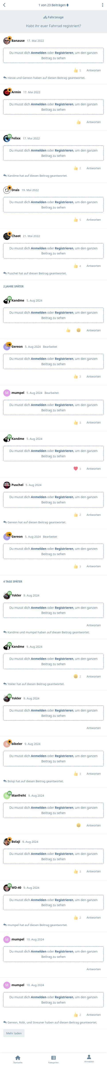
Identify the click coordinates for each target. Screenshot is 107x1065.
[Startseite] (18, 1059)
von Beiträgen (53, 5)
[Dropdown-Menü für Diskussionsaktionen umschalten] (102, 5)
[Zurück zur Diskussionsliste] (4, 5)
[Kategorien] (53, 1059)
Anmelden (38, 53)
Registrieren (64, 53)
